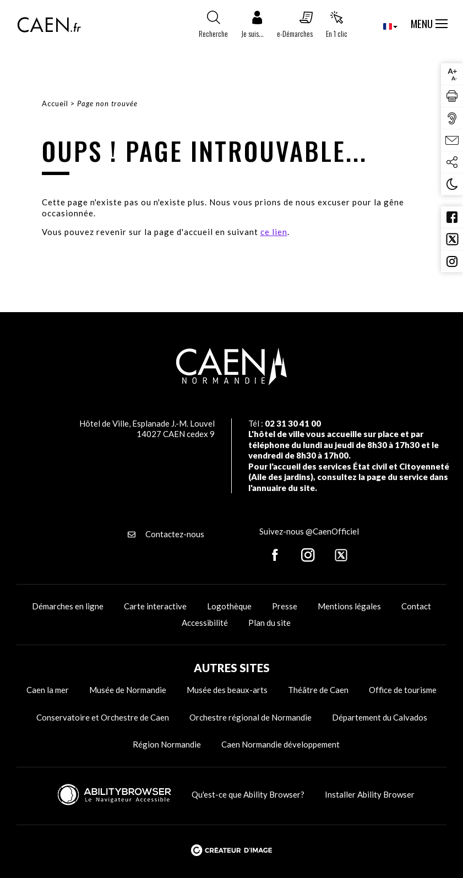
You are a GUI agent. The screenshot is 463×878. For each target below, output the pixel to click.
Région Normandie (167, 744)
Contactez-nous (166, 534)
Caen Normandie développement (280, 744)
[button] (252, 27)
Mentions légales (349, 606)
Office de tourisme (403, 690)
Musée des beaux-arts (227, 690)
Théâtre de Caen (318, 690)
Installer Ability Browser (370, 794)
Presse (284, 606)
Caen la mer (47, 690)
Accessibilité (205, 623)
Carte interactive (155, 606)
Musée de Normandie (127, 690)
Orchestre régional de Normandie (250, 717)
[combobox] (381, 26)
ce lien (273, 232)
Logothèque (229, 606)
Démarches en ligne (68, 606)
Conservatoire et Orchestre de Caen (102, 717)
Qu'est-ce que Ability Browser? (248, 794)
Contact (416, 606)
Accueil (55, 103)
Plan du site (269, 623)
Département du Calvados (379, 717)
